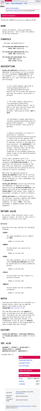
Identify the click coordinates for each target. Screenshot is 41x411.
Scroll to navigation (8, 16)
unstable (22, 384)
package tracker (24, 363)
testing (21, 381)
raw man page (24, 366)
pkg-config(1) (16, 308)
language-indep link (25, 360)
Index (7, 3)
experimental (9, 10)
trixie (20, 378)
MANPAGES (8, 0)
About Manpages (17, 3)
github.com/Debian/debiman (23, 406)
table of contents (25, 370)
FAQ (25, 3)
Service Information (12, 8)
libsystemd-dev (18, 10)
